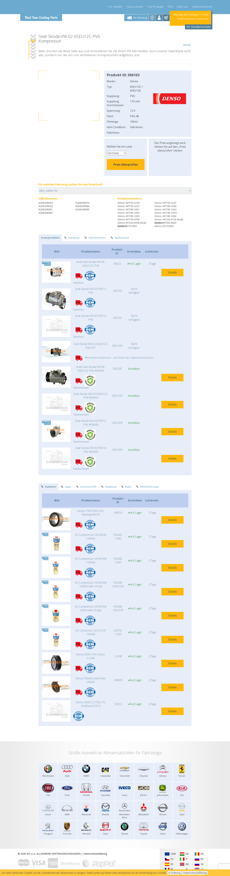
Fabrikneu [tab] (72, 237)
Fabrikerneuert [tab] (95, 237)
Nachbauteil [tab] (120, 237)
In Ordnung (174, 872)
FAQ (170, 6)
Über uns (182, 6)
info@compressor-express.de (193, 18)
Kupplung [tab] (108, 486)
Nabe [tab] (126, 486)
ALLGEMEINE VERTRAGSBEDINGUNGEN (59, 853)
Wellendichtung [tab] (147, 486)
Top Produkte (155, 6)
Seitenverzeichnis (202, 6)
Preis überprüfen (125, 164)
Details (172, 272)
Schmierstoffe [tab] (86, 486)
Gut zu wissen (135, 6)
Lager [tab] (66, 486)
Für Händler (115, 6)
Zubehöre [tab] (48, 486)
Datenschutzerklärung (95, 853)
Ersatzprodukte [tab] (50, 237)
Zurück (187, 40)
